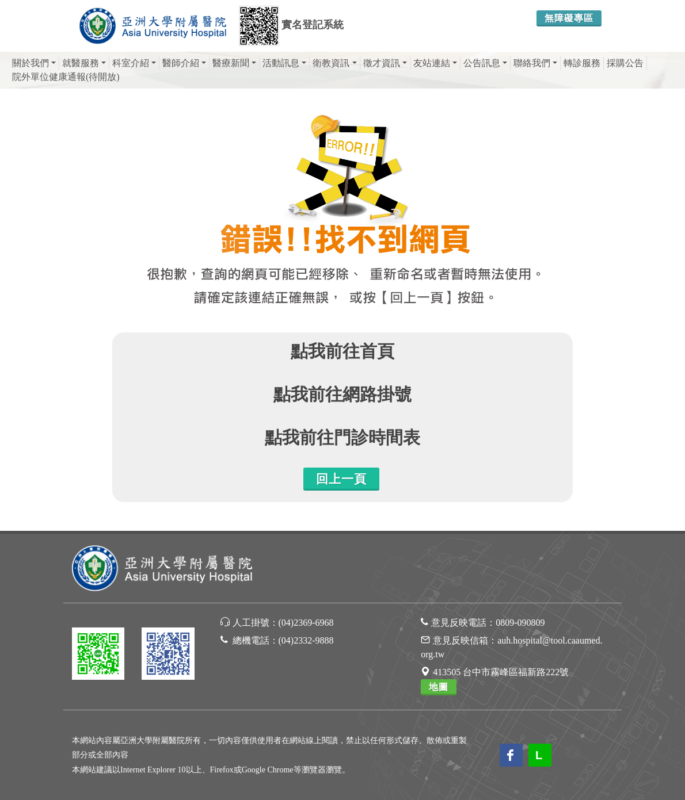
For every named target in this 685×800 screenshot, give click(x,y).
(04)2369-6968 (306, 622)
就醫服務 (84, 63)
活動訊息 (284, 63)
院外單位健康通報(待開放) (66, 77)
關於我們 (34, 63)
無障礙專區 (569, 18)
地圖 (438, 687)
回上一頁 (341, 479)
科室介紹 (134, 63)
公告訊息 (485, 63)
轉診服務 (582, 63)
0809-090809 (520, 622)
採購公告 (625, 63)
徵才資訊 (385, 63)
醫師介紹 (184, 63)
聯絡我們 (535, 63)
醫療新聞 (234, 63)
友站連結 (435, 63)
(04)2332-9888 (306, 640)
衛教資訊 (334, 63)
